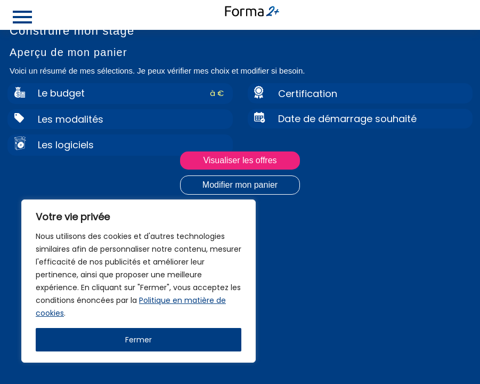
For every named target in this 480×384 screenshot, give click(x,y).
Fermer (138, 339)
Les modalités (70, 119)
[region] (138, 281)
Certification (307, 93)
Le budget (61, 93)
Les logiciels (66, 144)
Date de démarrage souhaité (347, 118)
